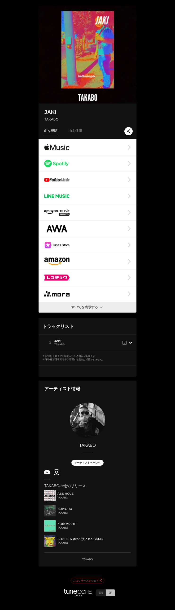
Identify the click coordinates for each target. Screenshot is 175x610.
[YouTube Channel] (47, 473)
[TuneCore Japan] (78, 595)
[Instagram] (56, 474)
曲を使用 (75, 131)
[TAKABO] (87, 420)
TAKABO (51, 119)
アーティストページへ (87, 462)
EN (101, 592)
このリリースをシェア (87, 580)
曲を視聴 (50, 131)
